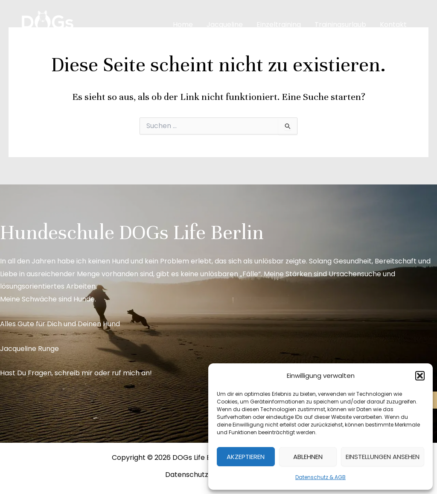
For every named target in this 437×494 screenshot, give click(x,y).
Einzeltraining (278, 24)
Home (183, 24)
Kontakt (393, 24)
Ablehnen (308, 456)
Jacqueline (225, 24)
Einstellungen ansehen (383, 456)
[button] (420, 375)
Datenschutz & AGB (320, 477)
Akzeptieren (246, 456)
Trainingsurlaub (340, 24)
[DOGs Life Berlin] (47, 24)
